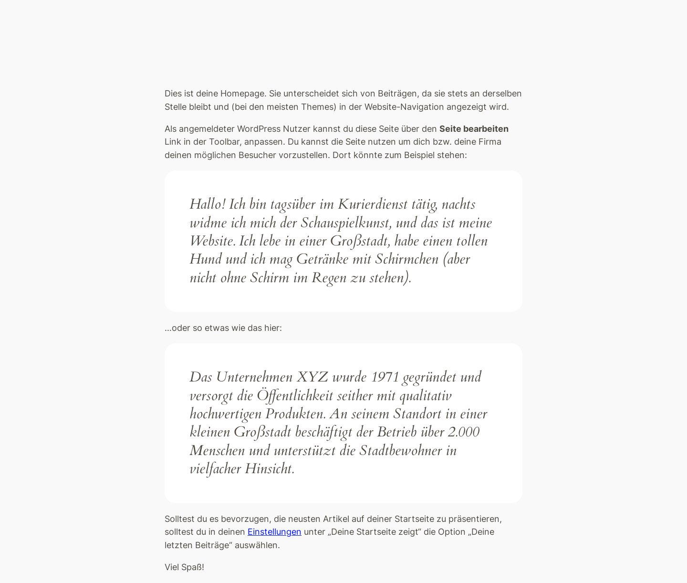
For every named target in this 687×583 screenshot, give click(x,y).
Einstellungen (275, 532)
